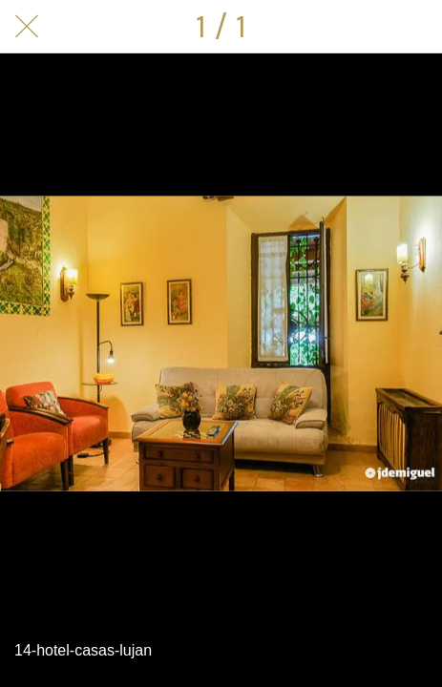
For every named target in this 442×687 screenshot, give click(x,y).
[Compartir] (415, 27)
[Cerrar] (26, 26)
